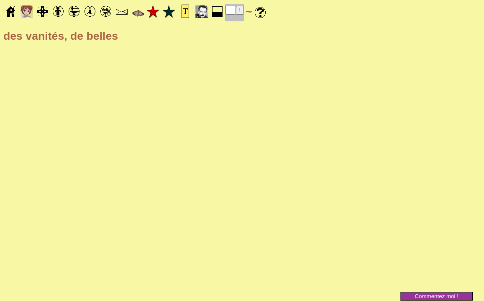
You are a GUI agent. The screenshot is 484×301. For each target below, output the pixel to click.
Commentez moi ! (436, 296)
